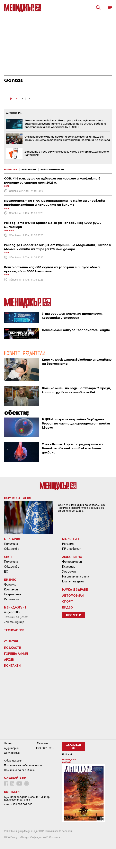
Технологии (14, 630)
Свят (8, 556)
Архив (9, 659)
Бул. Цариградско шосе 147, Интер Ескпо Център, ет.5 (27, 798)
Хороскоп (69, 571)
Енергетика (12, 594)
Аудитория (11, 748)
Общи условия (13, 760)
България (12, 538)
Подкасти (12, 647)
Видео (67, 607)
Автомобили (73, 595)
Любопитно (72, 556)
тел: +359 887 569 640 (18, 804)
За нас (8, 743)
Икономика (11, 599)
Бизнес (10, 579)
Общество (11, 548)
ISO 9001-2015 (45, 748)
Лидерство (12, 612)
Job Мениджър (14, 622)
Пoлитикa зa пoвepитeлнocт (23, 765)
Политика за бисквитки (19, 770)
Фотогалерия (72, 561)
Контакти (12, 665)
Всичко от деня (17, 497)
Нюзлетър (73, 615)
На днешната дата (75, 576)
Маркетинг (71, 538)
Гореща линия (16, 653)
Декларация (12, 752)
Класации (68, 566)
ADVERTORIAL (14, 113)
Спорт (67, 601)
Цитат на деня (73, 581)
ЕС (6, 571)
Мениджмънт (15, 607)
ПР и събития (71, 548)
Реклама (68, 543)
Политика (11, 543)
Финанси (10, 584)
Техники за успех (16, 617)
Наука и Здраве (75, 589)
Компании (11, 589)
